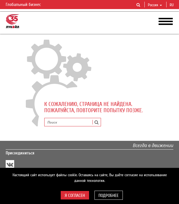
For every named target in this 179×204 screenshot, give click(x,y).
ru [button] (172, 5)
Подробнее (108, 195)
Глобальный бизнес (27, 5)
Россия (155, 5)
